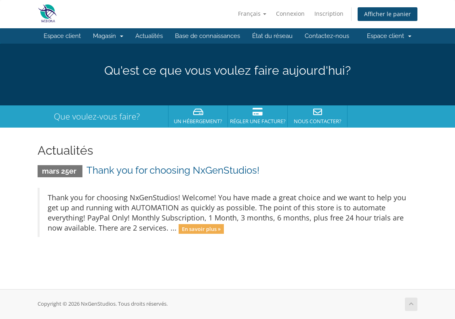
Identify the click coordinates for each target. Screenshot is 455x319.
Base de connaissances (207, 36)
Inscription (328, 13)
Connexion (290, 13)
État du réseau (272, 36)
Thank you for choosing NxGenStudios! (172, 170)
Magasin (108, 36)
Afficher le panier (387, 14)
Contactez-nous (327, 36)
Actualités (149, 36)
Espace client (62, 36)
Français (252, 13)
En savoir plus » (201, 228)
